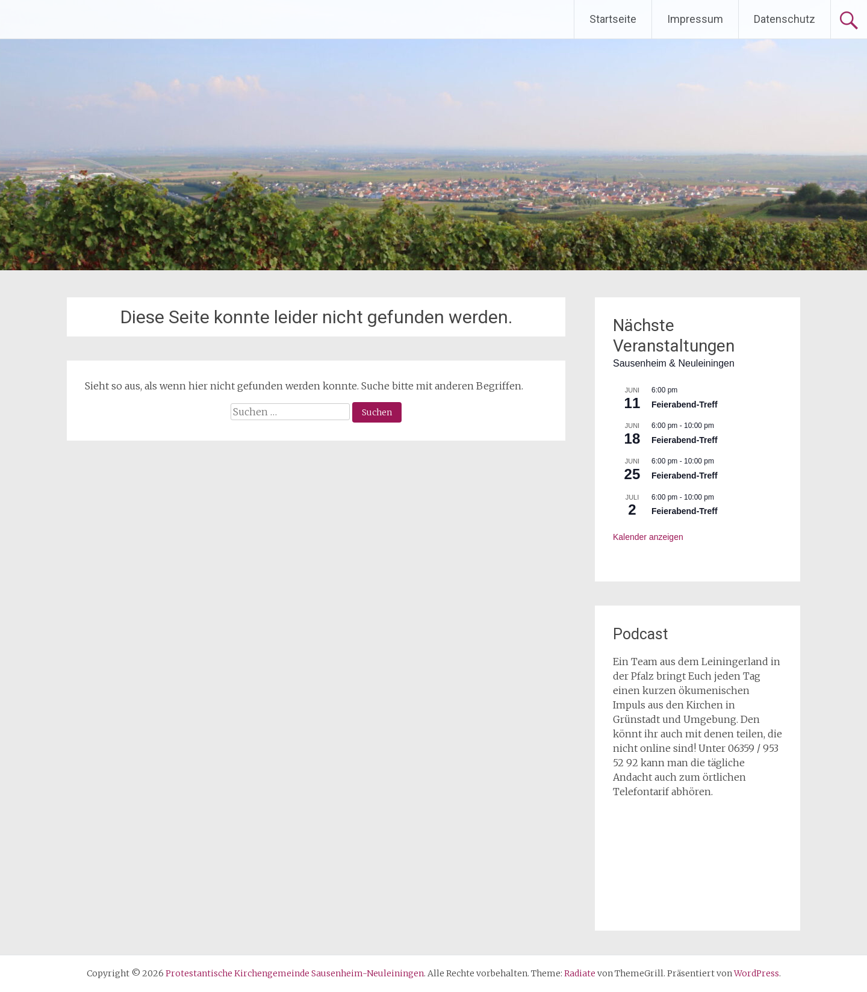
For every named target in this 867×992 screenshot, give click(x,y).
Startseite (612, 19)
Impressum (695, 19)
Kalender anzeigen (648, 537)
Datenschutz (784, 19)
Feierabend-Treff (684, 404)
